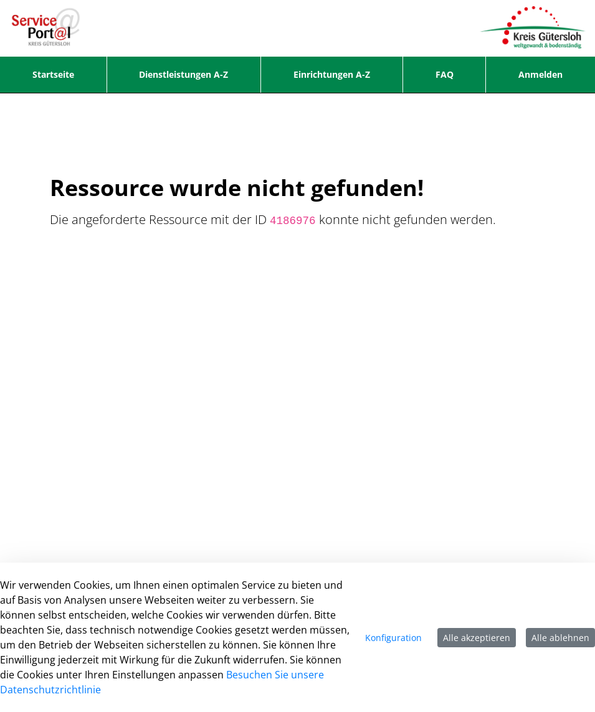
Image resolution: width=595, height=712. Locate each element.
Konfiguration (393, 638)
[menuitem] (53, 75)
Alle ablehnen (560, 638)
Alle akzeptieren (476, 638)
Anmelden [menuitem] (540, 74)
